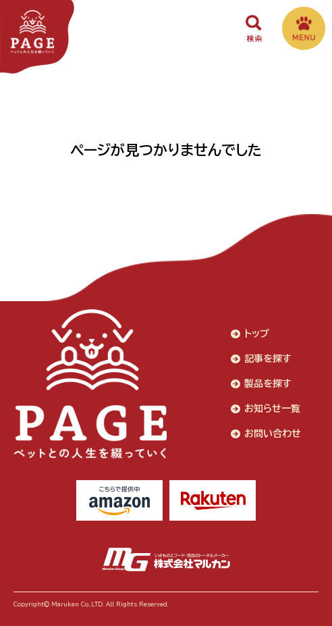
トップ (256, 333)
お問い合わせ (272, 433)
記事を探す (268, 358)
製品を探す (268, 383)
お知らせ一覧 (272, 408)
